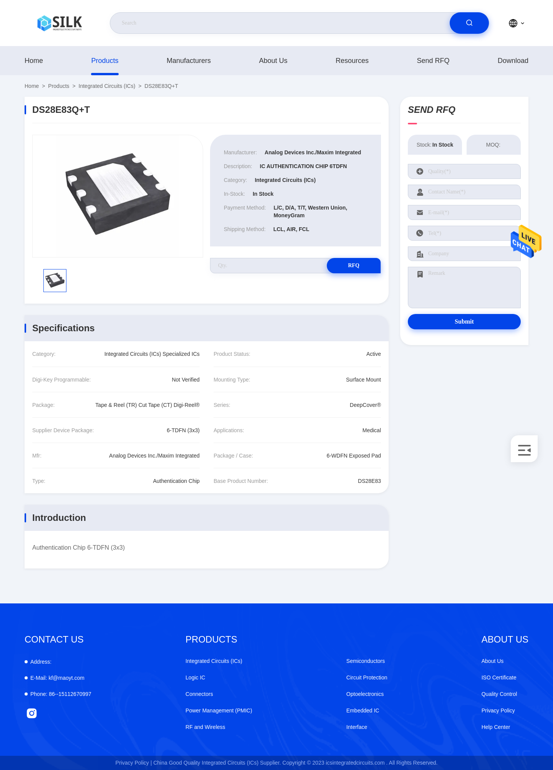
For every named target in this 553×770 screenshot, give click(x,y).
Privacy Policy (498, 710)
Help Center (496, 727)
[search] (469, 23)
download (513, 60)
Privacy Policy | (134, 763)
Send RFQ (433, 60)
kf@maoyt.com (57, 678)
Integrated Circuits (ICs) (107, 86)
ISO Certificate (499, 677)
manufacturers (189, 60)
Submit (464, 321)
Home (34, 60)
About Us (273, 60)
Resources (352, 60)
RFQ (353, 265)
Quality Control (499, 694)
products (104, 60)
